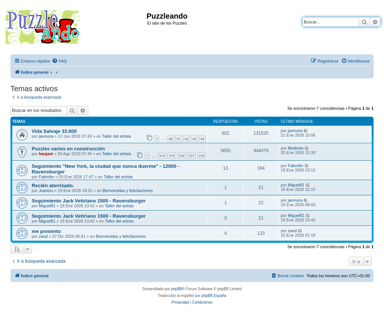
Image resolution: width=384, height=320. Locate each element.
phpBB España (213, 296)
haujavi (46, 153)
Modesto (295, 148)
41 (178, 138)
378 (201, 155)
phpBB (176, 289)
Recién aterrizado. (53, 185)
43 (194, 138)
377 (191, 155)
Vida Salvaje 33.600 (54, 131)
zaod (43, 236)
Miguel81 (296, 185)
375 (171, 155)
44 (202, 138)
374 (161, 155)
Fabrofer (46, 177)
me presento (46, 231)
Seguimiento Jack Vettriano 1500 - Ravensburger (89, 201)
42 (186, 138)
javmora (46, 136)
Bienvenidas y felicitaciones (128, 190)
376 (182, 155)
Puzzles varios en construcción (68, 148)
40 (170, 138)
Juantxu (46, 190)
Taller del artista (116, 136)
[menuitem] (59, 61)
